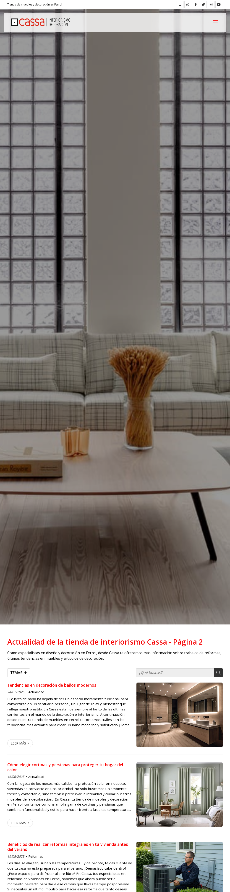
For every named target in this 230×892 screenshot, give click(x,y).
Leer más (18, 743)
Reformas (35, 856)
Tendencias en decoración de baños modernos (51, 685)
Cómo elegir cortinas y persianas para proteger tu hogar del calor (65, 767)
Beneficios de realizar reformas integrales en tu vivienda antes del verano (67, 847)
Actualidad (36, 692)
